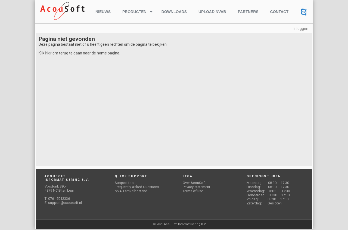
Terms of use (193, 191)
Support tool (125, 183)
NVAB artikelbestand (131, 191)
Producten (134, 12)
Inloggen (301, 28)
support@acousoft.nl (65, 203)
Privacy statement (196, 187)
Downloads (174, 12)
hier (48, 53)
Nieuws (103, 12)
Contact (279, 12)
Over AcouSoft (194, 183)
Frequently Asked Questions (137, 187)
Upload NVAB (212, 12)
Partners (248, 12)
